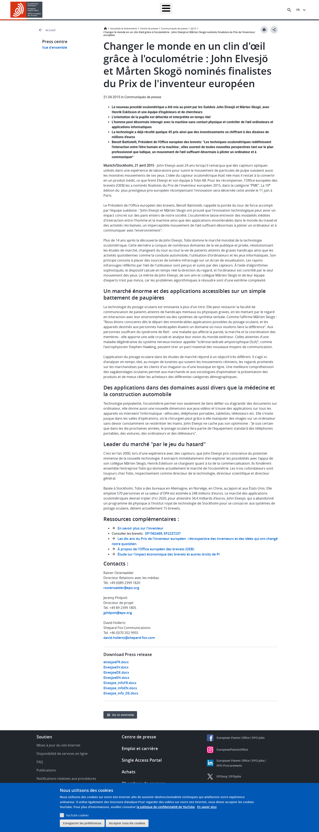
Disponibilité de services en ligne (62, 753)
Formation (232, 9)
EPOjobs (235, 776)
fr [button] (298, 10)
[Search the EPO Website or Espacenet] (289, 10)
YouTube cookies (77, 815)
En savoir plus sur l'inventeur (140, 528)
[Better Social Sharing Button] (274, 29)
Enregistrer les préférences (82, 823)
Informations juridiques (165, 9)
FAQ (40, 762)
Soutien (44, 737)
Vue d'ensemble (54, 47)
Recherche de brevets (96, 9)
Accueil (70, 9)
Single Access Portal (142, 760)
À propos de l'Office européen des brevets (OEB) (156, 549)
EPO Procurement (229, 766)
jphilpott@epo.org (117, 612)
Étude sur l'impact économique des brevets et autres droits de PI (169, 554)
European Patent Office (233, 738)
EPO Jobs (258, 738)
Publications (46, 770)
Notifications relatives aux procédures (66, 778)
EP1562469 (153, 533)
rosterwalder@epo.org (121, 587)
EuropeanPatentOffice (232, 749)
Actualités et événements (202, 9)
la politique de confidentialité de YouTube (166, 807)
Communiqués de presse (174, 28)
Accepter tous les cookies (127, 823)
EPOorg (222, 776)
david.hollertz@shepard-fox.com (129, 637)
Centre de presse (149, 28)
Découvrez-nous (256, 9)
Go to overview (123, 715)
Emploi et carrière (140, 748)
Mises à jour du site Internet (58, 745)
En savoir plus (207, 807)
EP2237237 (173, 533)
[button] (43, 10)
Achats (128, 772)
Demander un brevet (129, 9)
